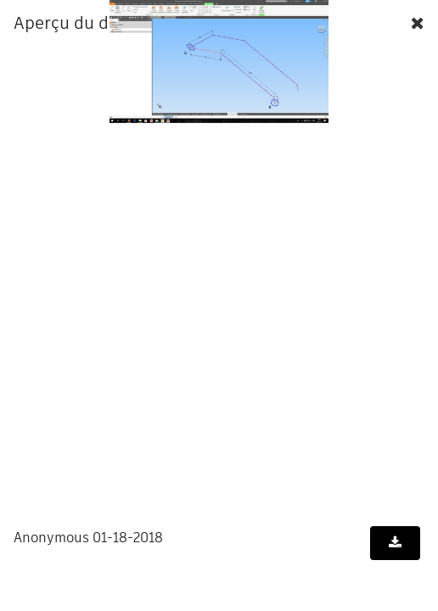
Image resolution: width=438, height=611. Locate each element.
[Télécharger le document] (395, 543)
